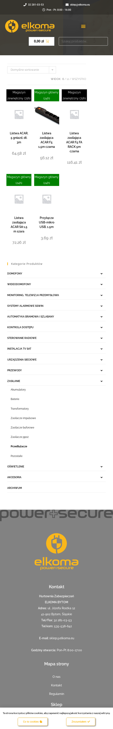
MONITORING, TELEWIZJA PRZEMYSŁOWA (33, 295)
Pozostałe (16, 456)
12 (68, 79)
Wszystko (79, 79)
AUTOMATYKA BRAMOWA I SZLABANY (30, 316)
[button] (83, 26)
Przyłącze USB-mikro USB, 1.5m (46, 222)
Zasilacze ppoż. (20, 437)
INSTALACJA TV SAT (19, 348)
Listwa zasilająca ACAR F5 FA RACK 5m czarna (74, 142)
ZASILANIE (13, 381)
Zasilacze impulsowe (23, 418)
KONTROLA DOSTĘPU (20, 327)
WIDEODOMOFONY (19, 284)
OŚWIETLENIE (15, 466)
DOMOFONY (14, 273)
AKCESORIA (14, 477)
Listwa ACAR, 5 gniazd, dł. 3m (19, 138)
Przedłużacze (19, 446)
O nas (56, 676)
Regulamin (56, 694)
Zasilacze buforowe (22, 427)
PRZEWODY (14, 370)
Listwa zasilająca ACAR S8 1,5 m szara (19, 224)
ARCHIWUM (14, 487)
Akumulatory (18, 389)
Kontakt (56, 685)
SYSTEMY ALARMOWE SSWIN (25, 305)
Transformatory (20, 408)
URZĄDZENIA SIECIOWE (22, 359)
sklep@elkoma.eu (61, 638)
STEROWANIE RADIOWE (22, 338)
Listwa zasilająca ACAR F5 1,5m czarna (46, 140)
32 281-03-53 (63, 620)
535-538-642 (63, 626)
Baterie (15, 399)
